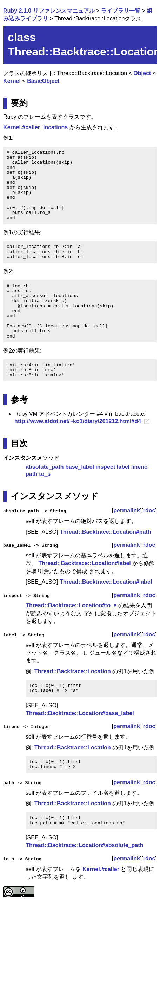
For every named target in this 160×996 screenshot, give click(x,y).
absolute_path (45, 467)
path (32, 474)
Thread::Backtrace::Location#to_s (71, 605)
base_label (79, 467)
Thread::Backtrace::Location (72, 671)
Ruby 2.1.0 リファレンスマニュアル (48, 11)
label (123, 467)
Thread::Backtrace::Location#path (105, 532)
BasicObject (43, 81)
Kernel (12, 81)
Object (142, 73)
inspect (105, 467)
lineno (139, 467)
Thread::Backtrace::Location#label (85, 563)
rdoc (149, 510)
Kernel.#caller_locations (35, 127)
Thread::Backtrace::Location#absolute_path (84, 845)
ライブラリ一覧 (120, 11)
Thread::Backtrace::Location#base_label (80, 713)
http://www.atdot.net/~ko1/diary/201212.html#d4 (77, 421)
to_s (45, 474)
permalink (126, 510)
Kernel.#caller (100, 869)
